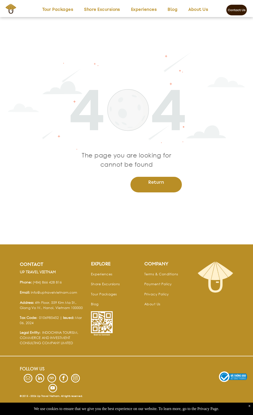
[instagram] (75, 379)
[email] (28, 379)
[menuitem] (58, 9)
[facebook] (63, 379)
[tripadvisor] (51, 379)
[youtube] (52, 389)
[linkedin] (40, 379)
